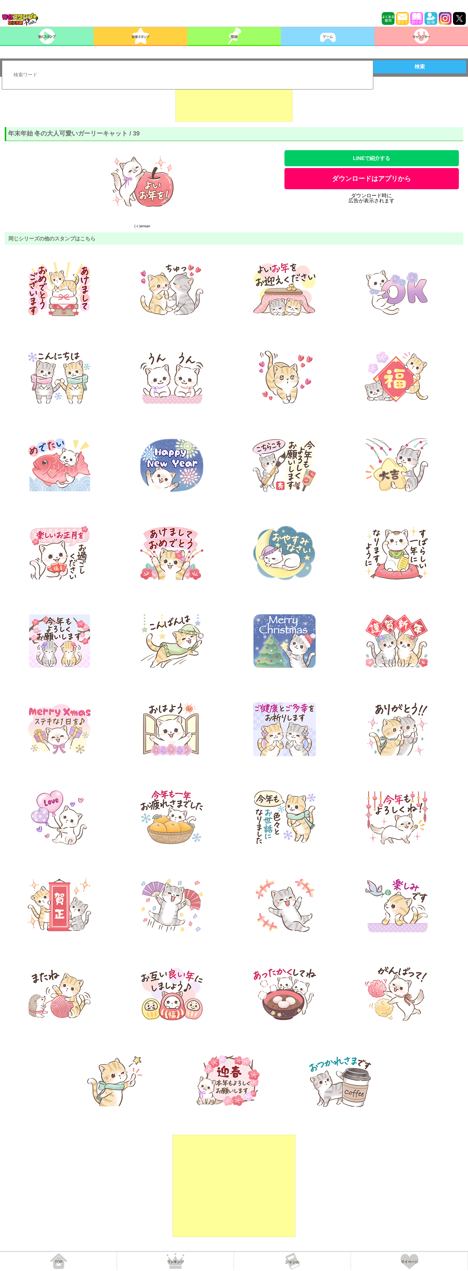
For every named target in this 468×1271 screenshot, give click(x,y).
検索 (420, 66)
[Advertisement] (234, 103)
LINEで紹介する (371, 158)
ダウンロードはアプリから (371, 178)
